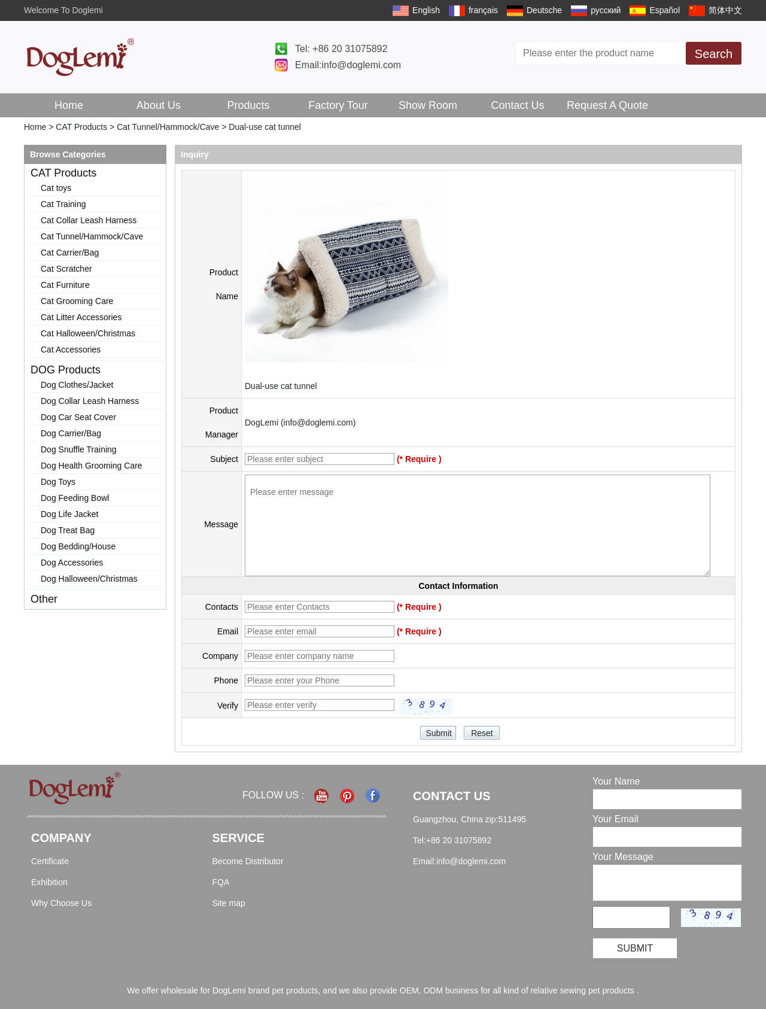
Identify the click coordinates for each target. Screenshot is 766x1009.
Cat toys (56, 188)
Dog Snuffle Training (79, 449)
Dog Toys (58, 482)
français (483, 10)
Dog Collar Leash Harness (90, 401)
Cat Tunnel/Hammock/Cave (168, 127)
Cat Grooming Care (77, 301)
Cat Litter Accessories (81, 317)
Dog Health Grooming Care (91, 465)
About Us (158, 105)
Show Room (428, 105)
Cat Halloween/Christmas (88, 333)
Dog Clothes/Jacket (77, 385)
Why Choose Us (61, 903)
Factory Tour (338, 105)
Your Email (615, 819)
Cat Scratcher (66, 268)
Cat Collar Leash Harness (88, 220)
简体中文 (725, 10)
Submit (635, 948)
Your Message (622, 857)
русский (606, 10)
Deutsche (544, 10)
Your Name (616, 781)
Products (248, 105)
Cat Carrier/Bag (70, 252)
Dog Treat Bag (68, 530)
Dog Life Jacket (70, 514)
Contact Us (517, 105)
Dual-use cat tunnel (281, 386)
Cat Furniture (65, 285)
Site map (228, 903)
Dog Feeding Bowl (75, 498)
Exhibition (49, 882)
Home (68, 105)
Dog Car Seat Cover (78, 417)
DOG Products (66, 370)
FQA (221, 882)
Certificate (50, 861)
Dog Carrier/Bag (71, 433)
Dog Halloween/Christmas (89, 578)
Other (44, 599)
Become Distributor (248, 861)
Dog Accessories (72, 562)
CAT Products (81, 127)
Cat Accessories (71, 349)
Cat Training (63, 204)
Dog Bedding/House (78, 546)
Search (713, 53)
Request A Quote (607, 105)
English (426, 10)
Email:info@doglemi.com (348, 65)
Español (664, 10)
